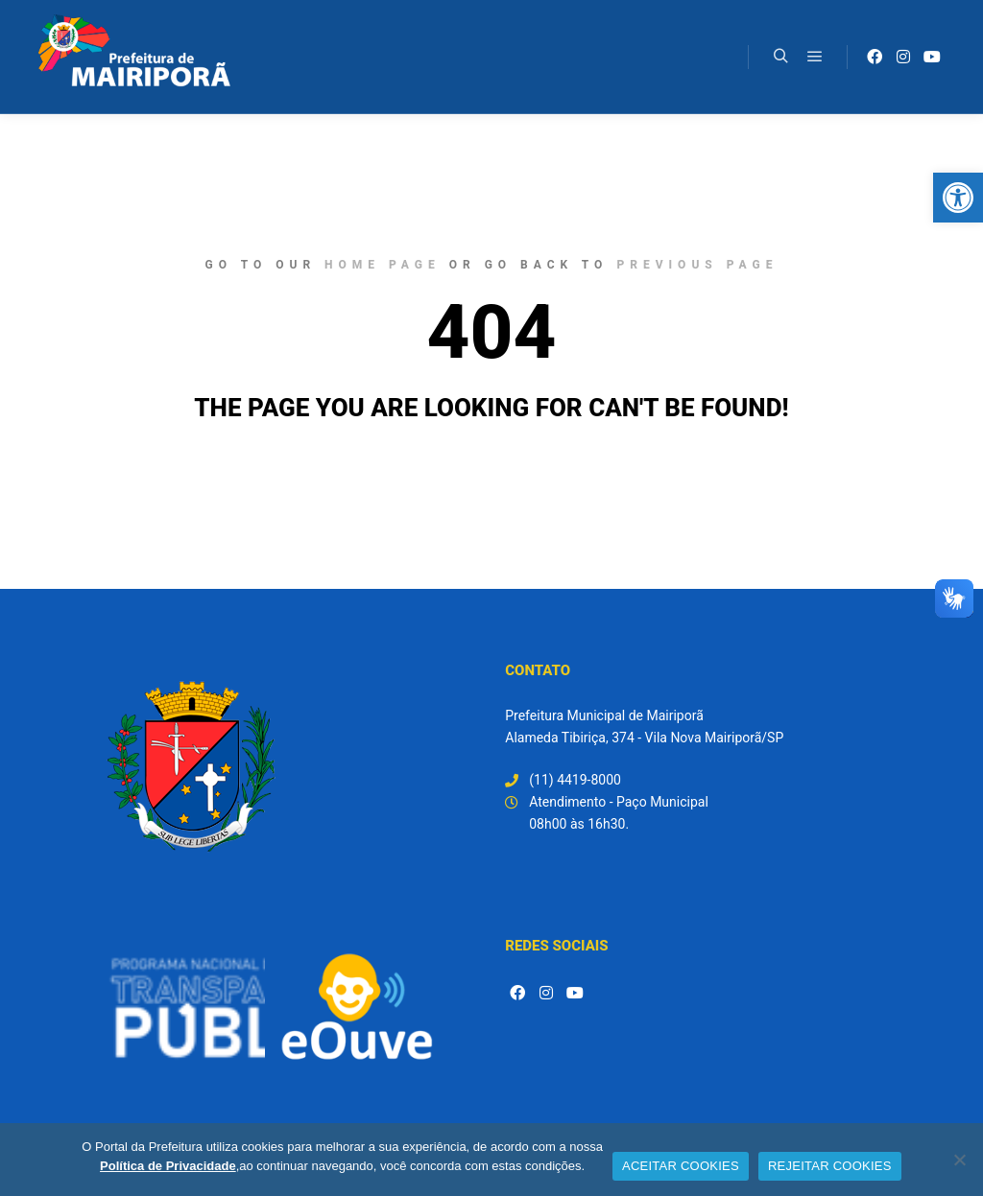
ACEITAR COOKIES (680, 1166)
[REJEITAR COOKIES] (959, 1159)
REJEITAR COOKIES (830, 1166)
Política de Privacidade (168, 1166)
